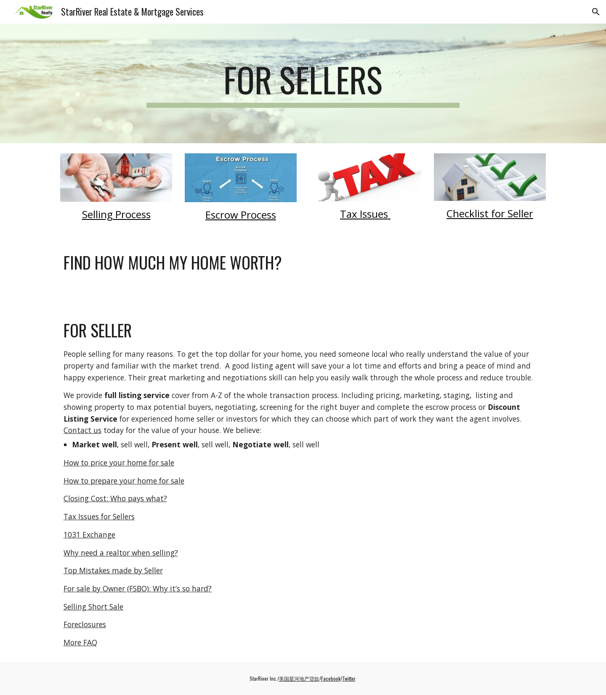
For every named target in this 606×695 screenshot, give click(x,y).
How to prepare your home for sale (124, 481)
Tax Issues (365, 214)
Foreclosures (85, 624)
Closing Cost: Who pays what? (115, 498)
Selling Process (116, 214)
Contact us (82, 430)
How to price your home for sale (119, 462)
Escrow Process (240, 215)
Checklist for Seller (490, 213)
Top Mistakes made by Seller (113, 570)
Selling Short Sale (93, 606)
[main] (303, 83)
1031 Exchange (89, 534)
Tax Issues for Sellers (99, 516)
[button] (596, 12)
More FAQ (80, 642)
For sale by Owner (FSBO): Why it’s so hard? (138, 588)
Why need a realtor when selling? (121, 553)
